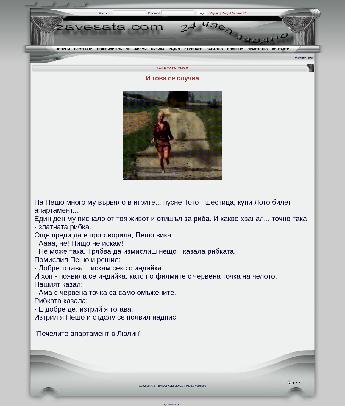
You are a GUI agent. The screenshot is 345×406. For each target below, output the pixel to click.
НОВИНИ (63, 49)
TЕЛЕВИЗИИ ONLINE (113, 49)
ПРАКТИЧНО (257, 49)
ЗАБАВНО (215, 49)
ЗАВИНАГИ (193, 49)
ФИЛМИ (140, 49)
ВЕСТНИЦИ (83, 49)
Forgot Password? (234, 13)
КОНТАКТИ (280, 49)
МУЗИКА (157, 49)
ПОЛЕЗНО (235, 49)
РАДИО (174, 49)
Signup (215, 13)
